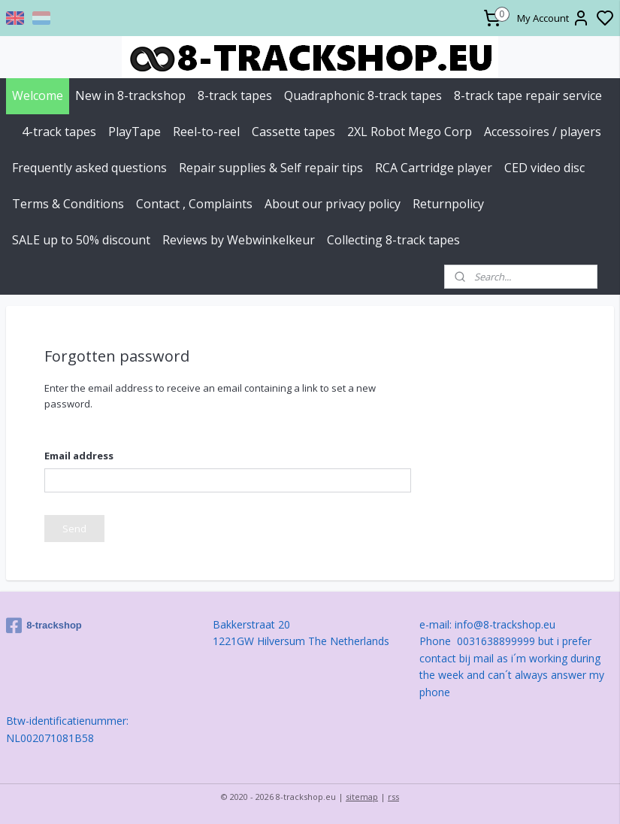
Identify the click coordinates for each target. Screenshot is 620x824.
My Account (553, 18)
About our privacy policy (333, 203)
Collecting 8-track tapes (393, 240)
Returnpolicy (448, 203)
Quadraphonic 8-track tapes (363, 95)
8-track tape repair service (528, 95)
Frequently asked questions (89, 167)
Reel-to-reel (206, 131)
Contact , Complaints (194, 203)
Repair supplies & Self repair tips (271, 167)
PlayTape (134, 131)
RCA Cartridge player (433, 167)
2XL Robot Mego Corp (409, 131)
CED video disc (544, 167)
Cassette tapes (293, 131)
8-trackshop (44, 625)
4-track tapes (59, 131)
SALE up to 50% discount (81, 240)
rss (393, 796)
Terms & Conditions (68, 203)
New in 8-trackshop (130, 95)
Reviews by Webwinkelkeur (238, 240)
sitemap (362, 796)
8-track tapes (235, 95)
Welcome (37, 95)
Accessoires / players (542, 131)
